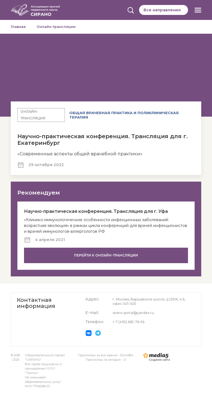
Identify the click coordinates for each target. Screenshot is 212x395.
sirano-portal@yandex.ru (133, 313)
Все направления (162, 9)
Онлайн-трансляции (56, 27)
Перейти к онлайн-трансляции (106, 255)
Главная (18, 27)
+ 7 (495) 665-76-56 (128, 322)
